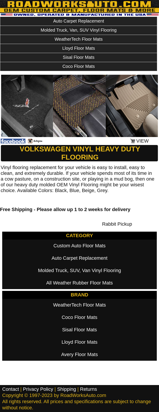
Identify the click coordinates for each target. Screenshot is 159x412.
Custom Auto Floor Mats (79, 245)
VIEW (142, 141)
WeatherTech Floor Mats (79, 39)
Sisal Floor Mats (78, 57)
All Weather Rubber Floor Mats (79, 283)
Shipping (66, 389)
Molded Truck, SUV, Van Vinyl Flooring (79, 270)
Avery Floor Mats (79, 354)
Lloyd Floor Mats (78, 48)
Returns (88, 389)
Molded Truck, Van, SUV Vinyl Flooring (79, 30)
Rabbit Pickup (117, 224)
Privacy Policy (38, 389)
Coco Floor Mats (78, 66)
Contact (10, 389)
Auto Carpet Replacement (78, 21)
